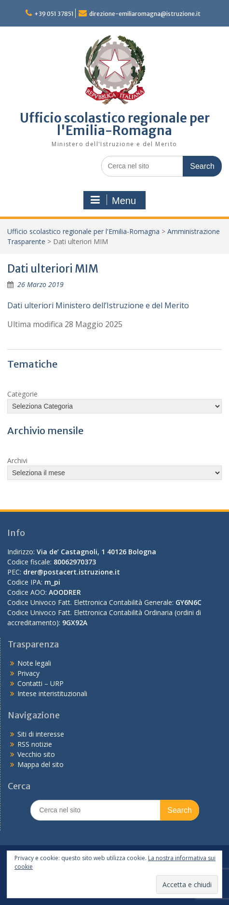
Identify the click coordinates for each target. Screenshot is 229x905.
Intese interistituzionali (52, 693)
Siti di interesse (40, 734)
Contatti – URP (40, 683)
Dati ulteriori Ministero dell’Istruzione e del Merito (98, 305)
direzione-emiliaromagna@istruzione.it (145, 13)
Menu (113, 200)
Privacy (28, 673)
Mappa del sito (40, 764)
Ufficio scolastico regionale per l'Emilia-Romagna (115, 124)
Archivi (17, 460)
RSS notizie (34, 744)
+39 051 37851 (54, 13)
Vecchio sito (36, 754)
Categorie (22, 393)
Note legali (34, 663)
